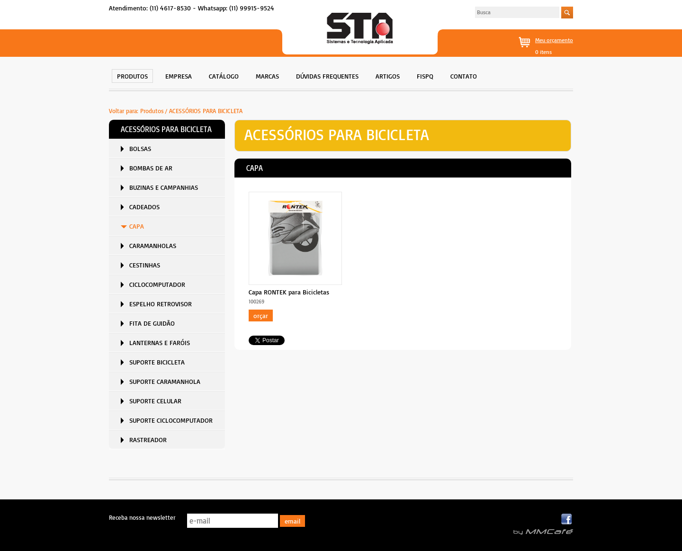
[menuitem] (132, 75)
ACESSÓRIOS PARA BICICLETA (205, 111)
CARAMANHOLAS (152, 245)
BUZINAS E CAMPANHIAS (163, 187)
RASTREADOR (148, 439)
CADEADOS (144, 206)
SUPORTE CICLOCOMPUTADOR (171, 420)
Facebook (567, 519)
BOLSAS (140, 148)
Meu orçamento (554, 40)
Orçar (260, 315)
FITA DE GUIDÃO (152, 323)
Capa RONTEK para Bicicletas (289, 291)
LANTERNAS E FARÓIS (159, 342)
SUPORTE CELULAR (155, 400)
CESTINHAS (144, 264)
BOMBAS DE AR (150, 167)
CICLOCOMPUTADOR (157, 284)
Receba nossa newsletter (142, 517)
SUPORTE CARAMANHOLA (164, 381)
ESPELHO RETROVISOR (160, 303)
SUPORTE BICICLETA (157, 361)
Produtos (152, 111)
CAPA (136, 226)
